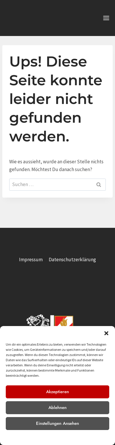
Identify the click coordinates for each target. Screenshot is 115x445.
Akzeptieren (57, 392)
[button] (106, 333)
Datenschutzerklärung (49, 437)
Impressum (77, 437)
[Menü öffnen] (106, 18)
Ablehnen (57, 407)
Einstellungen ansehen (57, 423)
